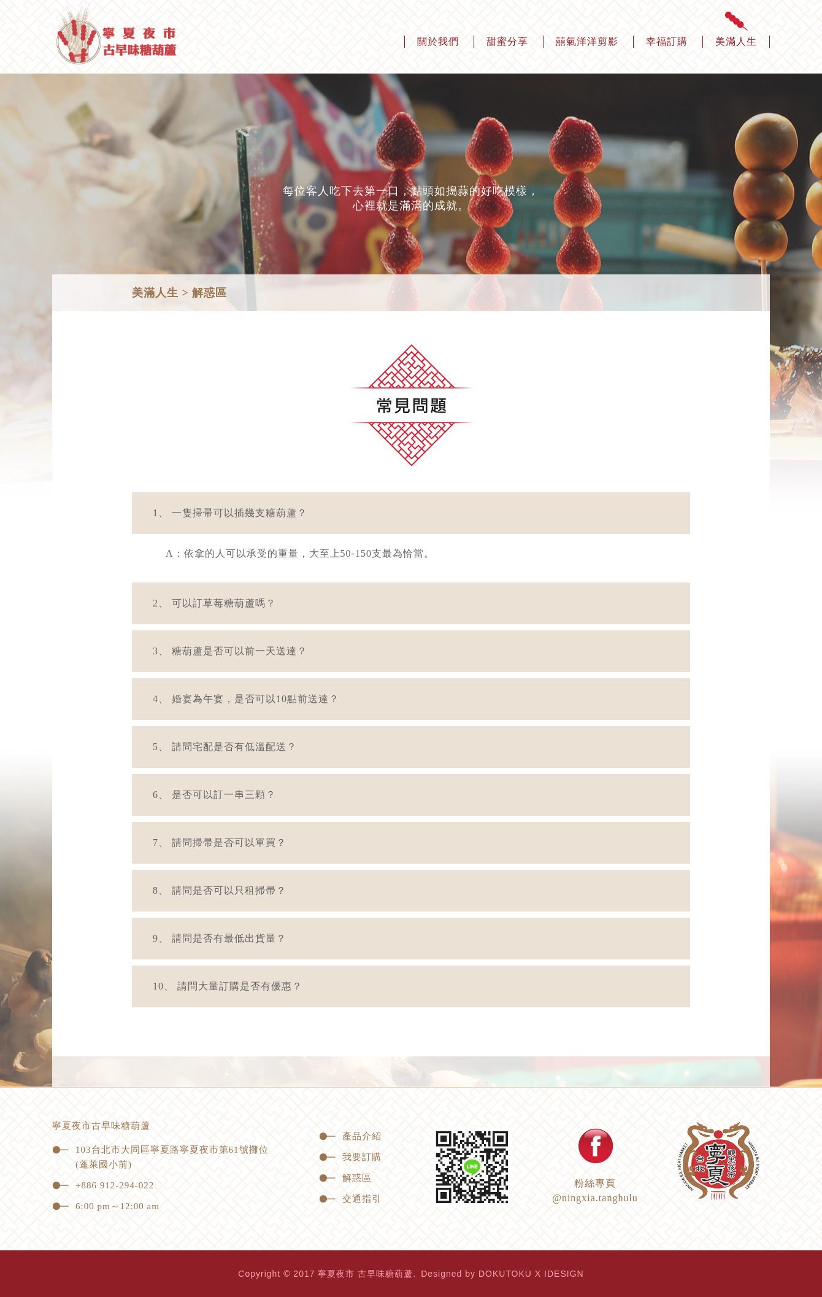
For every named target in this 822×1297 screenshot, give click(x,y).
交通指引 (350, 1199)
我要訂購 (350, 1157)
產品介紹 (350, 1136)
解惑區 (345, 1178)
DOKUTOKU (505, 1274)
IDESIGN (564, 1274)
